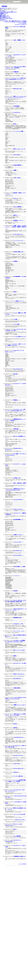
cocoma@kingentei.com (18, 737)
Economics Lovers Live (18, 755)
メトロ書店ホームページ (18, 301)
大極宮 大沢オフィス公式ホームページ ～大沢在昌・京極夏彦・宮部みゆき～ (16, 227)
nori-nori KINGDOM (17, 499)
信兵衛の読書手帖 (17, 165)
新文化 (14, 123)
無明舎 (14, 655)
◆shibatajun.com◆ (17, 88)
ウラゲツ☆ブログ (17, 542)
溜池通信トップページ (18, 220)
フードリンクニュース (18, 240)
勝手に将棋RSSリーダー (5, 17)
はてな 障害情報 (17, 836)
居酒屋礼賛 (15, 71)
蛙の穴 (14, 829)
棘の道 (14, 291)
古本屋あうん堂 (16, 477)
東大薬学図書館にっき (18, 519)
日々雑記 (15, 319)
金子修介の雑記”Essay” (18, 251)
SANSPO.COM (16, 112)
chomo (4, 6)
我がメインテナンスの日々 (19, 650)
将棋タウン (15, 215)
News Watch (2, 10)
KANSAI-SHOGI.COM (18, 768)
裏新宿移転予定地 (17, 617)
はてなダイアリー (4, 8)
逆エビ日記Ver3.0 (17, 678)
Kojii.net (15, 198)
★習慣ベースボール (17, 534)
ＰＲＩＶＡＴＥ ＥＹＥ (18, 631)
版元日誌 (15, 373)
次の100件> (24, 23)
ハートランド (16, 575)
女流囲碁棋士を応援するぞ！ (19, 856)
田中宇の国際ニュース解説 (19, 566)
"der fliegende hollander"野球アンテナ (8, 11)
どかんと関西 (16, 324)
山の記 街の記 (16, 177)
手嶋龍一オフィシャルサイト (19, 704)
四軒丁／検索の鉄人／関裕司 (19, 483)
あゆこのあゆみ (16, 154)
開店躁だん (15, 400)
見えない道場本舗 (17, 206)
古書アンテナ (3, 14)
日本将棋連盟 (16, 106)
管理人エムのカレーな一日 (19, 148)
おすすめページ (24, 24)
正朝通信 (15, 261)
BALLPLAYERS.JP (17, 555)
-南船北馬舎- (16, 428)
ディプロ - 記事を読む (18, 776)
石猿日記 (15, 727)
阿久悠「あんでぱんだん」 (19, 673)
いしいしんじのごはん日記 (19, 814)
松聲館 (14, 170)
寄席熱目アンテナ (4, 13)
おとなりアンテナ (18, 24)
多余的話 (15, 590)
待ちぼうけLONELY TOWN (6, 18)
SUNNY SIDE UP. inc (17, 234)
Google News (2, 19)
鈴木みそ (15, 723)
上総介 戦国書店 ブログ (19, 40)
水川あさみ (15, 772)
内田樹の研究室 (16, 687)
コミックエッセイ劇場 (18, 131)
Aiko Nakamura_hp (17, 550)
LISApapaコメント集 (18, 623)
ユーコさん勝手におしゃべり (19, 336)
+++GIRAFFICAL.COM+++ (19, 819)
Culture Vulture (16, 763)
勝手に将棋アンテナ (4, 15)
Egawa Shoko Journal (18, 368)
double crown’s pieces (17, 509)
